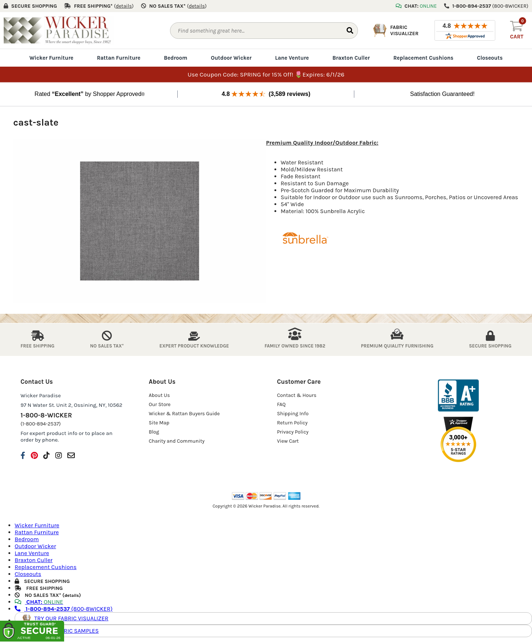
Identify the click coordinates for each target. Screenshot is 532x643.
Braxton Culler (351, 58)
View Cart (288, 441)
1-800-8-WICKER (46, 415)
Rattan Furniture (118, 58)
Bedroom (175, 58)
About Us (159, 395)
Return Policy (292, 422)
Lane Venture (292, 58)
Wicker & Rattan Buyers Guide (184, 413)
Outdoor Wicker (231, 58)
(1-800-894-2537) (41, 423)
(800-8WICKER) (63, 608)
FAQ (281, 404)
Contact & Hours (297, 395)
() (124, 6)
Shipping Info (293, 413)
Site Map (159, 422)
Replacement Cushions (423, 58)
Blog (154, 431)
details (71, 595)
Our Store (160, 404)
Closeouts (490, 58)
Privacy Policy (293, 431)
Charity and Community (176, 441)
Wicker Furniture (51, 58)
